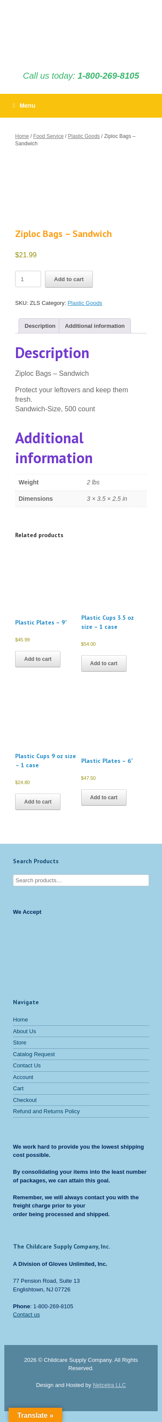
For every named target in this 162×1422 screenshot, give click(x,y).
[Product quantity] (28, 279)
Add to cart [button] (37, 659)
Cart (18, 1088)
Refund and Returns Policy (46, 1111)
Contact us (26, 1314)
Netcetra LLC (109, 1385)
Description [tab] (40, 326)
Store (19, 1042)
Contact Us (27, 1065)
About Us (24, 1031)
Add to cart (69, 279)
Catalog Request (34, 1054)
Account (23, 1077)
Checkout (25, 1100)
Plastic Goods (84, 136)
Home (22, 136)
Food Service (48, 136)
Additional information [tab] (95, 326)
